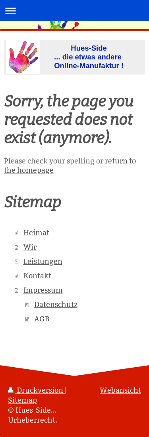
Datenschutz (55, 304)
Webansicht (120, 390)
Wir (30, 247)
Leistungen (42, 261)
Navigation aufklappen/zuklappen (74, 10)
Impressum (43, 290)
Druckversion (36, 390)
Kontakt (37, 275)
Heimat (36, 232)
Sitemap (22, 400)
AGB (41, 318)
